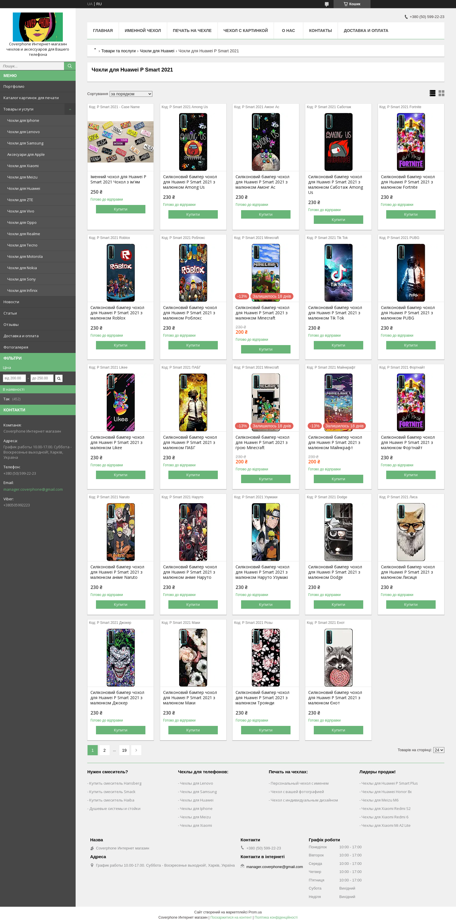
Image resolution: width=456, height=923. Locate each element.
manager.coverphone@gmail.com (33, 489)
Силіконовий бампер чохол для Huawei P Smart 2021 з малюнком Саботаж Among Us (335, 184)
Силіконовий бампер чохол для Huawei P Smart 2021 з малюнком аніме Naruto (117, 572)
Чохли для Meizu (22, 177)
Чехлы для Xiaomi (196, 825)
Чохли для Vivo (20, 211)
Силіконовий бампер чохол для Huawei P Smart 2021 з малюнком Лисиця (408, 572)
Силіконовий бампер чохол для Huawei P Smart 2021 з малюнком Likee (117, 442)
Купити (120, 209)
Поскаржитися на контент (231, 917)
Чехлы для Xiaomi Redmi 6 (384, 817)
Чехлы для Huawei (196, 800)
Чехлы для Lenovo (196, 783)
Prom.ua (255, 912)
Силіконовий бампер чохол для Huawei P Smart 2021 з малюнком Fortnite (408, 182)
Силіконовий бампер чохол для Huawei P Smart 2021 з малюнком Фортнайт (408, 442)
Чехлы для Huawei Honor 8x (386, 791)
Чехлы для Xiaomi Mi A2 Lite (386, 825)
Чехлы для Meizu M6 (379, 800)
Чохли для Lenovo (23, 131)
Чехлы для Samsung (198, 791)
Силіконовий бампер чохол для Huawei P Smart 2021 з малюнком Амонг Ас (262, 182)
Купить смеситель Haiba (111, 800)
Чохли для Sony (21, 279)
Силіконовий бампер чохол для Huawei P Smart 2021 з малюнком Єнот (335, 698)
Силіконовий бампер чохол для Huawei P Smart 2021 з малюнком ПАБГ (190, 442)
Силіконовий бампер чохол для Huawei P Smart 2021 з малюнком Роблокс (190, 313)
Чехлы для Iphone (196, 808)
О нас (288, 30)
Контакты (320, 30)
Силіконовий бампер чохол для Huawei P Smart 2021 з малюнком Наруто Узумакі (262, 572)
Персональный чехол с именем (300, 783)
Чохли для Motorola (25, 256)
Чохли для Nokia (22, 267)
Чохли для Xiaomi (23, 165)
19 (124, 750)
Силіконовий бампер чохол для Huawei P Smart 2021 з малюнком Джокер (117, 698)
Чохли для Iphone (23, 120)
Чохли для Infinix (22, 290)
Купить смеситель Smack (112, 791)
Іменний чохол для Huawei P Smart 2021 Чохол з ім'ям (118, 179)
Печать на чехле (192, 30)
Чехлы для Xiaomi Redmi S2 (386, 808)
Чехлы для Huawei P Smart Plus (389, 783)
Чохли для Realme (23, 233)
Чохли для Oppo (22, 222)
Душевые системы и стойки (114, 808)
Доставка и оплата (21, 335)
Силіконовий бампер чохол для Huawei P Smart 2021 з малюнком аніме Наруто (190, 572)
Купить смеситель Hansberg (115, 783)
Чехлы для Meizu (195, 817)
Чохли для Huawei (23, 188)
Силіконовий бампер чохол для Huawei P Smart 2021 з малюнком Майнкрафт (335, 442)
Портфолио (13, 86)
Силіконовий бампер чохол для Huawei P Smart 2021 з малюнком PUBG (408, 313)
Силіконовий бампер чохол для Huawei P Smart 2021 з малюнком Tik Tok (335, 313)
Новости (11, 301)
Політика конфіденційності (276, 917)
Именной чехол (143, 30)
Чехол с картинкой (246, 30)
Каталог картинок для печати (31, 97)
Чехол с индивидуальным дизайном (304, 800)
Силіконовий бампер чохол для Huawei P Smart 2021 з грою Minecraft (262, 442)
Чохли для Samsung (25, 143)
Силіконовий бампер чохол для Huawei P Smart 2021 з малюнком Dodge (335, 572)
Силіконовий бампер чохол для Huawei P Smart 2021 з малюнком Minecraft (262, 313)
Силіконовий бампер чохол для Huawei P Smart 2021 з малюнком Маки (190, 698)
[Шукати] (70, 66)
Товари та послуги (118, 51)
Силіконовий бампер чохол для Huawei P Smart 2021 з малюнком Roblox (117, 313)
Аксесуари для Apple (26, 154)
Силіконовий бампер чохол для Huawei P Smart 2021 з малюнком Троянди (262, 698)
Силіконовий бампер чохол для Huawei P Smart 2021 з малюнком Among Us (190, 182)
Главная (103, 30)
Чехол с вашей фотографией (297, 791)
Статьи (10, 313)
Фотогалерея (15, 347)
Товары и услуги (18, 109)
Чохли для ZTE (20, 199)
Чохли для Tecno (22, 245)
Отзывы (11, 324)
